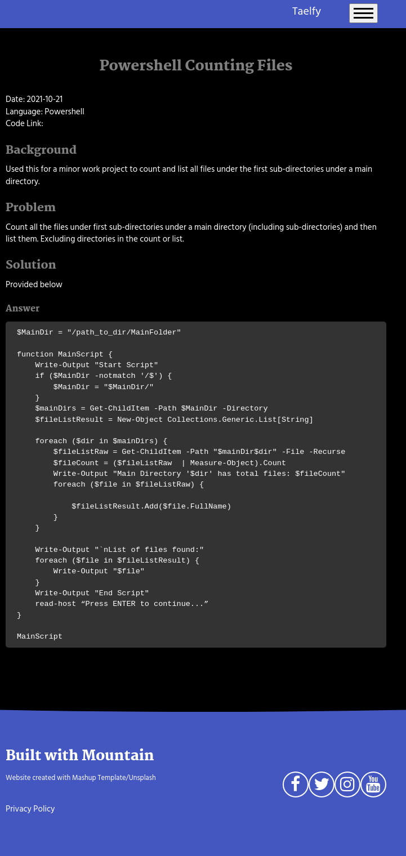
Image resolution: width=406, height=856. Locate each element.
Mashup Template (99, 777)
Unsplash (142, 777)
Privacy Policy (30, 809)
